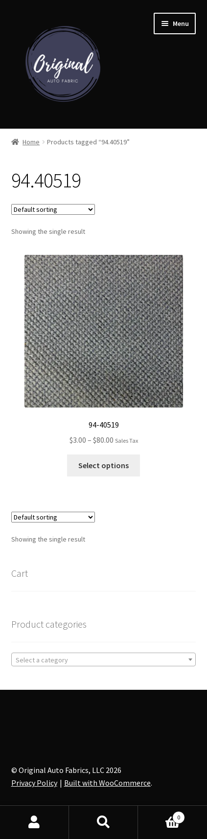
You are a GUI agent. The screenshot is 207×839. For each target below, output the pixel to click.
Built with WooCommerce (107, 783)
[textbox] (104, 660)
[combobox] (103, 659)
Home (31, 141)
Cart (161, 815)
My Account (34, 822)
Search (103, 822)
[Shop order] (53, 209)
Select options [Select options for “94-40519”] (103, 465)
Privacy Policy (34, 783)
